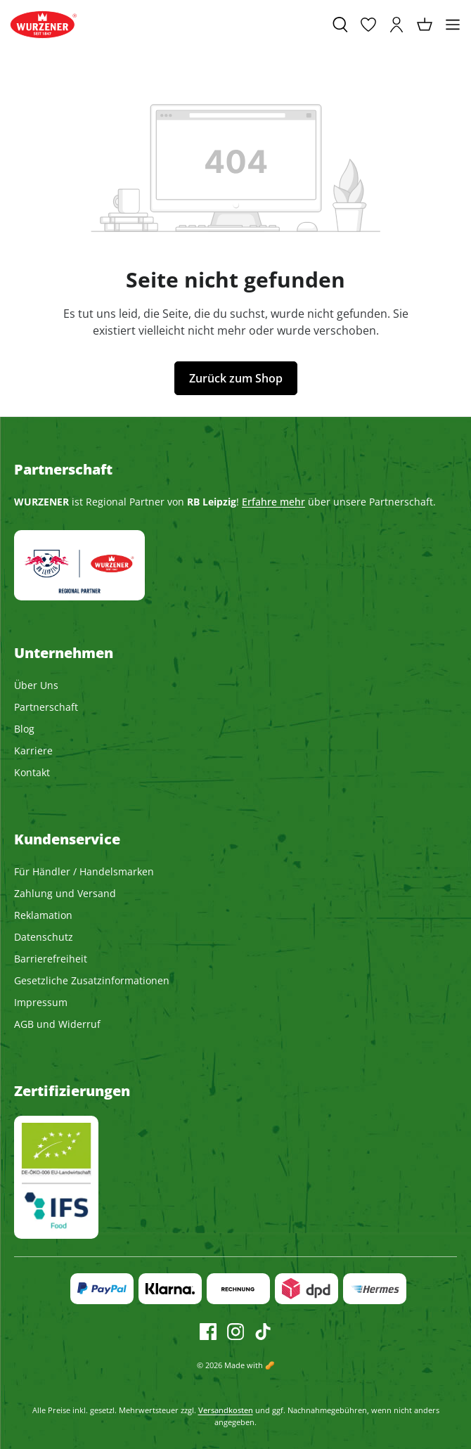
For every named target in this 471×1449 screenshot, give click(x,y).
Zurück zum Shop (236, 378)
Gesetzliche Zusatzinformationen (91, 980)
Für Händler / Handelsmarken (84, 871)
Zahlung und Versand (65, 893)
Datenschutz (43, 937)
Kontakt (32, 772)
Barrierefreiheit (50, 958)
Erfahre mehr (273, 501)
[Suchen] (340, 24)
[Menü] (453, 24)
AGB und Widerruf (57, 1024)
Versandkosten (225, 1410)
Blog (24, 728)
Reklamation (43, 915)
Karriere (33, 750)
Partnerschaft (46, 707)
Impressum (40, 1002)
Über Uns (36, 685)
